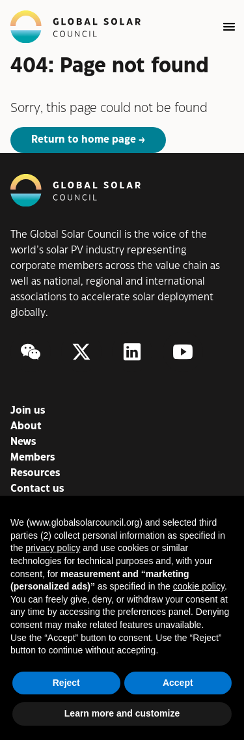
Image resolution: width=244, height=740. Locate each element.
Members (32, 457)
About (26, 426)
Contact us (37, 489)
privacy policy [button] (52, 548)
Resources (35, 473)
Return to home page (83, 140)
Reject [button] (66, 682)
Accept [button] (178, 682)
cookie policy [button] (198, 586)
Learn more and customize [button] (122, 713)
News (23, 442)
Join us (27, 411)
